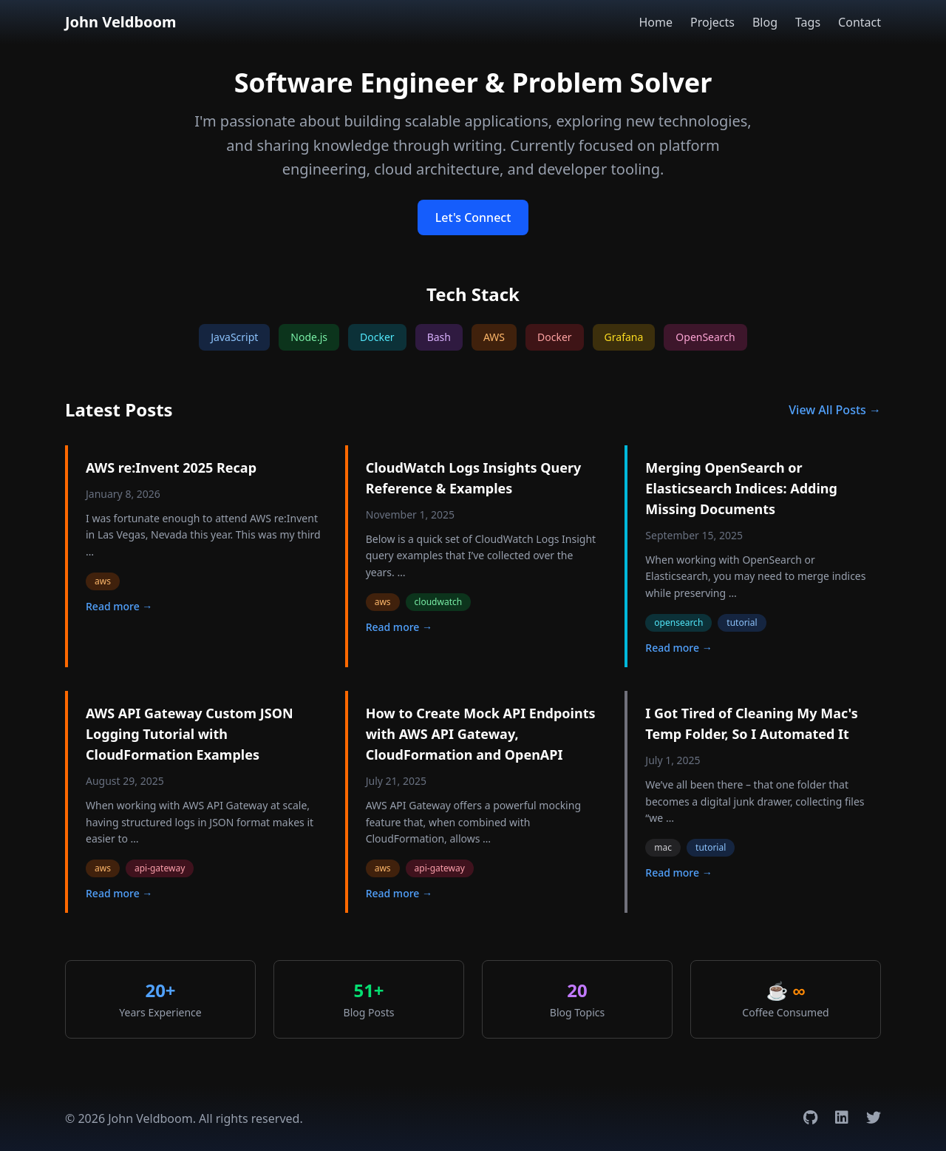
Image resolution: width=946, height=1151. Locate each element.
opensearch (678, 622)
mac (663, 847)
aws (103, 581)
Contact (859, 22)
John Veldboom (121, 22)
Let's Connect (473, 217)
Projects (712, 22)
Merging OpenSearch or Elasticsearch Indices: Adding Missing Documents (741, 488)
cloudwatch (439, 601)
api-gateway (160, 868)
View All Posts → (835, 410)
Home (656, 22)
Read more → (119, 606)
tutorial (741, 622)
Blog (764, 22)
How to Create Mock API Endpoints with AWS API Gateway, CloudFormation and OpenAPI (481, 733)
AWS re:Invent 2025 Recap (171, 467)
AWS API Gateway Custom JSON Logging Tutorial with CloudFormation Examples (189, 733)
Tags (807, 22)
